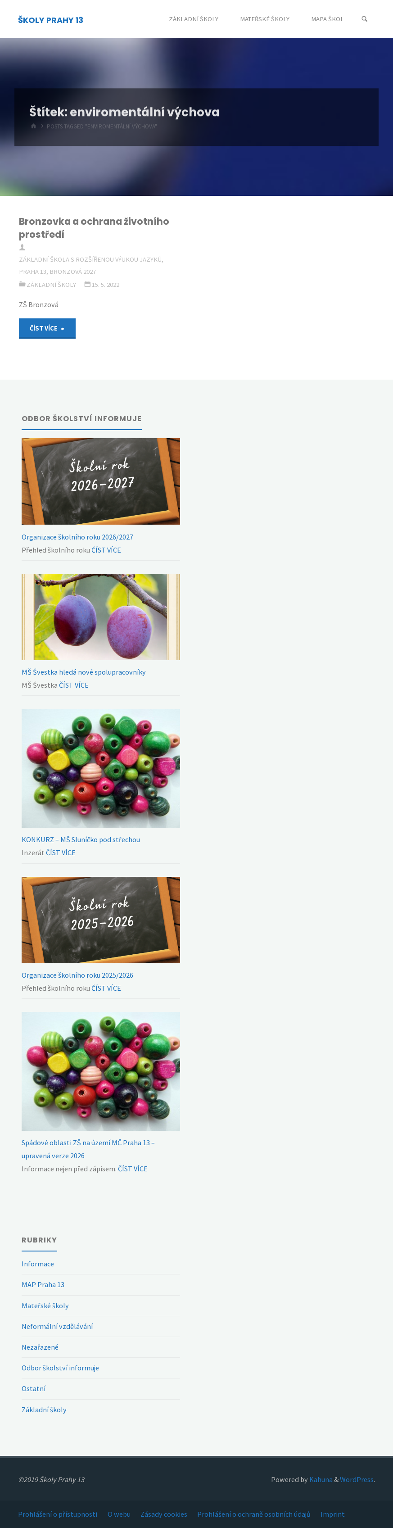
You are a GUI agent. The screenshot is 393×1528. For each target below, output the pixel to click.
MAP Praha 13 (43, 1284)
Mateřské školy (45, 1305)
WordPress (357, 1479)
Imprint (333, 1514)
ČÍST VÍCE (105, 549)
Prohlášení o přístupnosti (57, 1514)
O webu (119, 1514)
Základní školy (51, 285)
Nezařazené (40, 1346)
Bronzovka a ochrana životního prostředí (94, 228)
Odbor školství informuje (60, 1367)
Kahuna (320, 1479)
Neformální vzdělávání (57, 1326)
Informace (38, 1263)
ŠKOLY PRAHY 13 (50, 19)
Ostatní (33, 1388)
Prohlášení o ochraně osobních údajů (254, 1514)
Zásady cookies (163, 1514)
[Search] (364, 19)
